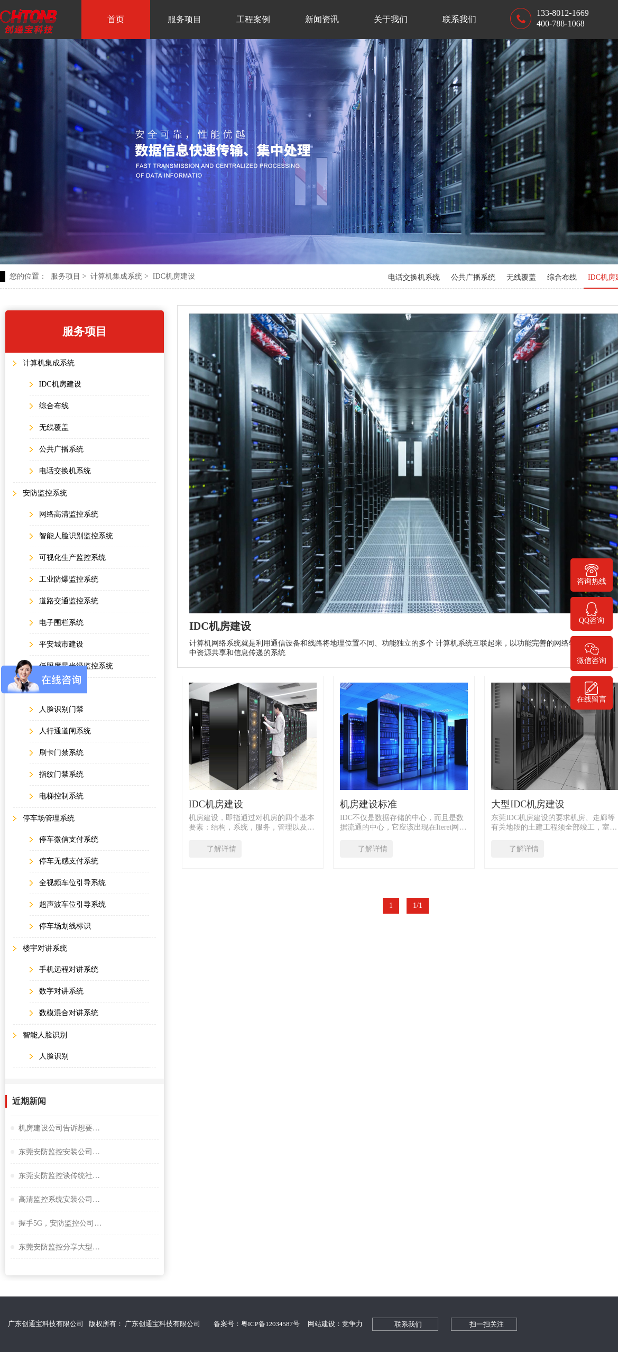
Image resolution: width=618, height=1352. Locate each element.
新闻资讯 (322, 19)
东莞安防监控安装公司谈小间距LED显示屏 (61, 1152)
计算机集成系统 (119, 276)
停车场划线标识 (65, 926)
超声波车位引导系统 (72, 904)
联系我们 (459, 19)
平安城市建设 (61, 644)
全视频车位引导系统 (72, 883)
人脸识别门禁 (61, 709)
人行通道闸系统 (65, 731)
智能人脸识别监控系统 (76, 536)
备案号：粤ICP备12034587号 (257, 1324)
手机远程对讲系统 (68, 969)
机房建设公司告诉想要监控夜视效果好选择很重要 (61, 1128)
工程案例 (253, 19)
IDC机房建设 (174, 276)
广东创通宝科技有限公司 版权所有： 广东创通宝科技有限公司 (107, 1324)
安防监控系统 (45, 493)
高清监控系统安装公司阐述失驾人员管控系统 (61, 1199)
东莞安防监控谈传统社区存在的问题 (61, 1176)
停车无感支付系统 (68, 861)
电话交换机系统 (414, 277)
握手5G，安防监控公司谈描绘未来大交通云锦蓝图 (61, 1223)
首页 (115, 19)
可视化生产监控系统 (72, 558)
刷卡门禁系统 (61, 753)
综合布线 (562, 277)
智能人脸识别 (45, 1035)
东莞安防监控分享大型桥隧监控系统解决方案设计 (61, 1247)
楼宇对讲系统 (45, 948)
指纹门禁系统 (61, 774)
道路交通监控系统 (68, 601)
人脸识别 (54, 1056)
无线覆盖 (521, 277)
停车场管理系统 (49, 818)
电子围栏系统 (61, 623)
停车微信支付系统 (68, 839)
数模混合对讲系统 (68, 1013)
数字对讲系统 (61, 991)
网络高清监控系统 (68, 514)
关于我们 (391, 19)
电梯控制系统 (61, 796)
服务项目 (184, 19)
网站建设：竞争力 (335, 1324)
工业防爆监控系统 (68, 579)
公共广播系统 (473, 277)
